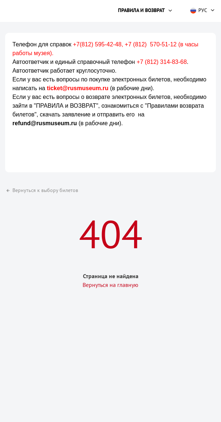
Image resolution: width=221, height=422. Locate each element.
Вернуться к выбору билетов (41, 190)
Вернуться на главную (110, 284)
